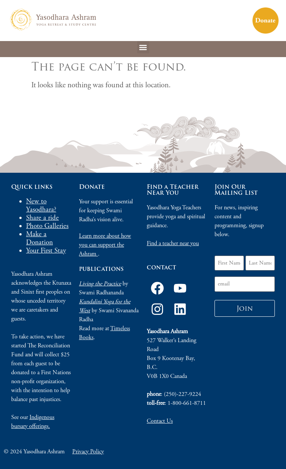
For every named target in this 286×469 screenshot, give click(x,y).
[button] (143, 47)
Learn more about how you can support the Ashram (105, 245)
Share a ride (42, 217)
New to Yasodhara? (41, 205)
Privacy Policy (88, 452)
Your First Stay (46, 250)
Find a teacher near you (173, 243)
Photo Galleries (47, 226)
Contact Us (160, 421)
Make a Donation (39, 238)
